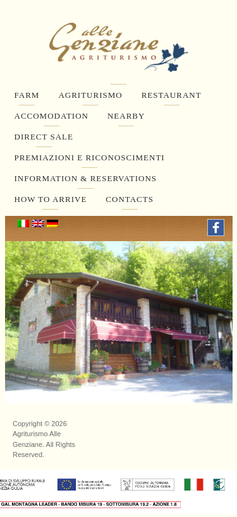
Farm (27, 95)
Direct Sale (44, 136)
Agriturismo (90, 95)
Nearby (126, 116)
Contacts (130, 199)
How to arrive (51, 199)
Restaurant (172, 95)
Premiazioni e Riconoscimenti (90, 157)
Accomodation (51, 116)
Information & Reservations (86, 178)
